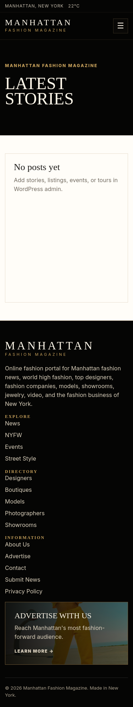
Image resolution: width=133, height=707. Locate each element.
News (12, 423)
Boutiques (18, 489)
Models (15, 501)
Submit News (22, 579)
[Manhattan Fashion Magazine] (38, 25)
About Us (17, 544)
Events (14, 446)
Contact (15, 567)
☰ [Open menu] (120, 25)
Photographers (25, 513)
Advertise (18, 556)
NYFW (13, 435)
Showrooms (21, 524)
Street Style (20, 458)
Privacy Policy (24, 591)
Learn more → (34, 651)
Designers (18, 478)
